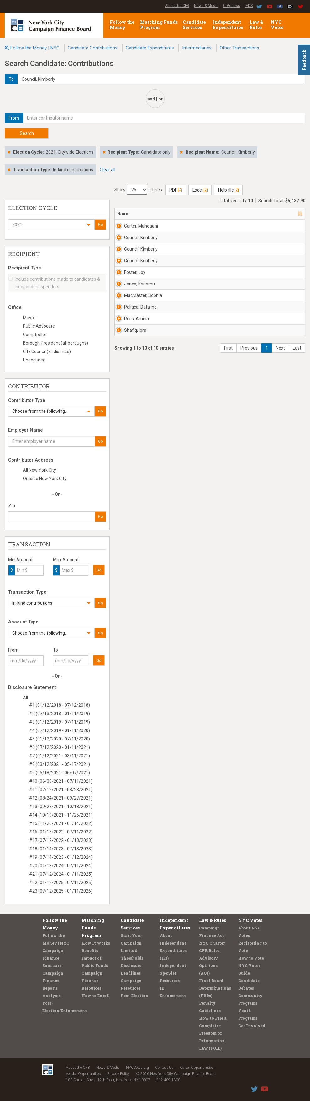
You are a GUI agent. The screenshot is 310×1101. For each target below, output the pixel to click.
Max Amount (66, 559)
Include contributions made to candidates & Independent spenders (54, 283)
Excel (200, 189)
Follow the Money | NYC (35, 48)
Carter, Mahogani (134, 229)
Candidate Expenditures (150, 48)
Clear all (107, 169)
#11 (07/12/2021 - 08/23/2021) (60, 789)
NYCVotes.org (137, 1067)
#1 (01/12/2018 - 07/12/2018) (59, 705)
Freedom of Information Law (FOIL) (212, 1041)
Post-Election (134, 995)
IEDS (249, 5)
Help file (228, 189)
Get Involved (251, 1025)
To (55, 650)
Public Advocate (39, 326)
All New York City (39, 470)
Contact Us (164, 1067)
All (25, 697)
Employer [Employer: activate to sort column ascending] (228, 213)
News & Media (206, 5)
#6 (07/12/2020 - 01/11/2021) (59, 747)
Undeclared (34, 359)
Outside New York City (44, 478)
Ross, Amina (130, 622)
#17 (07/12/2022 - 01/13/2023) (60, 840)
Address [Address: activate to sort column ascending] (162, 213)
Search (27, 133)
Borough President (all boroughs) (55, 343)
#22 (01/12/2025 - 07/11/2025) (60, 882)
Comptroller (34, 334)
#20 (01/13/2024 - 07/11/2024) (60, 865)
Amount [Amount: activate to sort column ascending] (287, 213)
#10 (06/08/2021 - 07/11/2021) (60, 781)
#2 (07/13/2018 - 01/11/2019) (59, 713)
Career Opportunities (197, 1067)
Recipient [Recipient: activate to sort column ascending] (193, 213)
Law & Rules (256, 24)
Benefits (89, 950)
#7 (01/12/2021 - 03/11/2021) (59, 755)
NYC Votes (277, 24)
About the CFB (177, 5)
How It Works (95, 942)
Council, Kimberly (132, 278)
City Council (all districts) (47, 351)
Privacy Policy (118, 1074)
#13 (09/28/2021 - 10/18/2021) (60, 806)
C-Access (231, 5)
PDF (175, 189)
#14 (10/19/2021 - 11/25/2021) (60, 814)
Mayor (29, 317)
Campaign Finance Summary (52, 958)
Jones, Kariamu (132, 474)
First (228, 723)
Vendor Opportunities (83, 1074)
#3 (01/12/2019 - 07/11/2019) (59, 722)
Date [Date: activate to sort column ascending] (257, 213)
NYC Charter (212, 942)
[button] (51, 224)
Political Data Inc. (132, 573)
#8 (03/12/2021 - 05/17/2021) (59, 764)
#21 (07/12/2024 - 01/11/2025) (60, 874)
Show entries (138, 190)
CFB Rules (209, 950)
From (13, 650)
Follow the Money (122, 24)
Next (280, 723)
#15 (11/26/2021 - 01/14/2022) (60, 823)
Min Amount (20, 559)
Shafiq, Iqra (135, 668)
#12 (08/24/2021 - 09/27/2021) (60, 798)
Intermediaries (197, 48)
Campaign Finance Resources (91, 980)
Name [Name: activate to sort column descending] (123, 213)
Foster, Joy (134, 422)
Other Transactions (239, 48)
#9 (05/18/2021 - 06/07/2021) (59, 772)
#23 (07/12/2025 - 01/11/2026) (60, 891)
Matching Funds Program (159, 24)
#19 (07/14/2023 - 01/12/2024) (60, 857)
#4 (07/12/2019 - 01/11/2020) (59, 730)
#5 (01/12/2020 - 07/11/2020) (59, 738)
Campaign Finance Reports (52, 980)
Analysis (51, 995)
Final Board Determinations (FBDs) (215, 988)
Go (100, 225)
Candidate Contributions (93, 48)
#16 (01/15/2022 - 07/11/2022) (60, 831)
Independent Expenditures (228, 24)
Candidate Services (194, 24)
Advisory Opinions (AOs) (208, 965)
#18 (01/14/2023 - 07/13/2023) (60, 848)
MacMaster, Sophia (135, 524)
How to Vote (251, 957)
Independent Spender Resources (173, 973)
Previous (249, 723)
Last (297, 723)
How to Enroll (95, 995)
